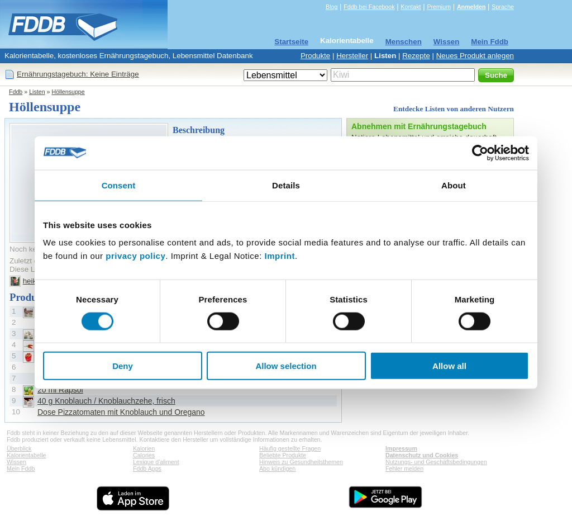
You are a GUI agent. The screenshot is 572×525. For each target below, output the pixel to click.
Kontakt (411, 6)
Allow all (449, 366)
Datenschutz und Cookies (421, 455)
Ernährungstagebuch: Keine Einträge (78, 74)
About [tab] (453, 185)
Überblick (19, 448)
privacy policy (135, 256)
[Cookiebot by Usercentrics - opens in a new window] (480, 152)
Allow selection (285, 366)
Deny (122, 366)
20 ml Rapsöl (60, 389)
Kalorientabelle (347, 40)
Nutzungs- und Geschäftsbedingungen (436, 461)
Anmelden (471, 6)
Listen (385, 55)
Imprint (280, 256)
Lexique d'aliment (156, 461)
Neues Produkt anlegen (475, 55)
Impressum (401, 448)
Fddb (15, 91)
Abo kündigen (277, 468)
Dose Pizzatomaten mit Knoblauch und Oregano (121, 412)
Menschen (403, 41)
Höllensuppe (67, 91)
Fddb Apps (147, 468)
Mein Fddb (489, 41)
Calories (144, 455)
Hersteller (352, 55)
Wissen (446, 41)
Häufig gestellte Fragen (290, 448)
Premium (439, 6)
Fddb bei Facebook (369, 6)
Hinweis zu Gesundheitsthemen (301, 461)
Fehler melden (404, 468)
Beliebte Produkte (282, 455)
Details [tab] (286, 185)
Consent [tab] (119, 185)
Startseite (291, 41)
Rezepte (416, 55)
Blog (331, 6)
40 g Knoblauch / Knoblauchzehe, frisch (106, 400)
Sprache (503, 6)
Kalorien (144, 448)
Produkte (315, 55)
